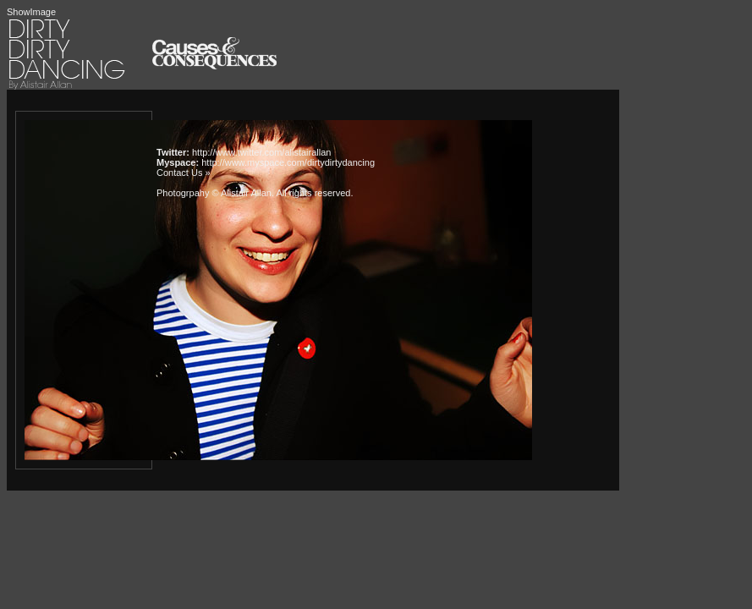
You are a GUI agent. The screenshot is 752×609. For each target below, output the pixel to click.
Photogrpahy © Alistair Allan (214, 193)
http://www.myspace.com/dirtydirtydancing (288, 162)
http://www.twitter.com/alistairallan (261, 152)
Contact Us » (183, 172)
